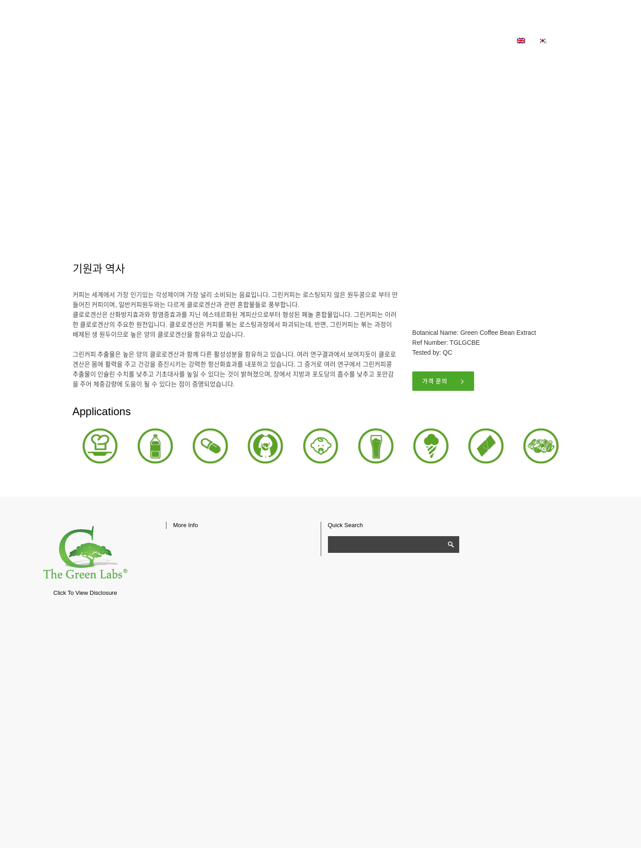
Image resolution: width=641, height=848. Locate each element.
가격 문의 (443, 381)
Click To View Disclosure (85, 592)
